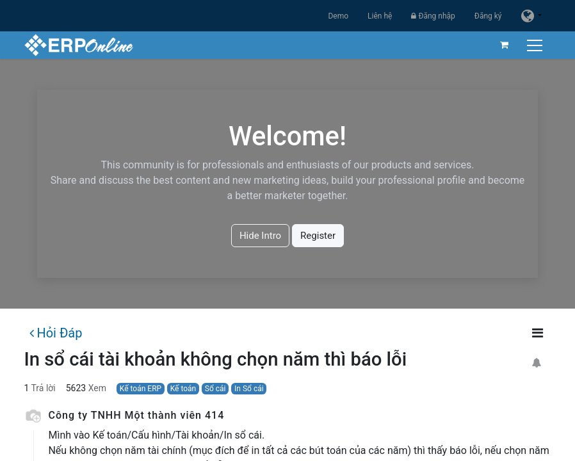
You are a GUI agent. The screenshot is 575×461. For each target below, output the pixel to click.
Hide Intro (260, 235)
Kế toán (183, 388)
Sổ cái (215, 388)
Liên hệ (380, 16)
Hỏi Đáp (55, 333)
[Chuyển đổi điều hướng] (536, 45)
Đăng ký (488, 16)
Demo (338, 16)
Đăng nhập (433, 16)
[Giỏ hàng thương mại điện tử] (504, 44)
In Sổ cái (249, 388)
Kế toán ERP (140, 388)
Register (318, 235)
